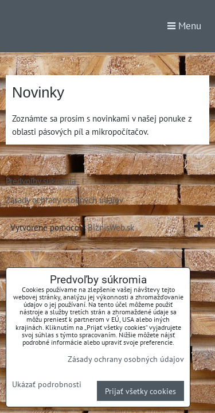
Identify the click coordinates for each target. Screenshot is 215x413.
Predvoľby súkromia (41, 180)
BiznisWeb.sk (111, 227)
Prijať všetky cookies (140, 390)
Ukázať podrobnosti (46, 384)
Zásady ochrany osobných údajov (64, 199)
